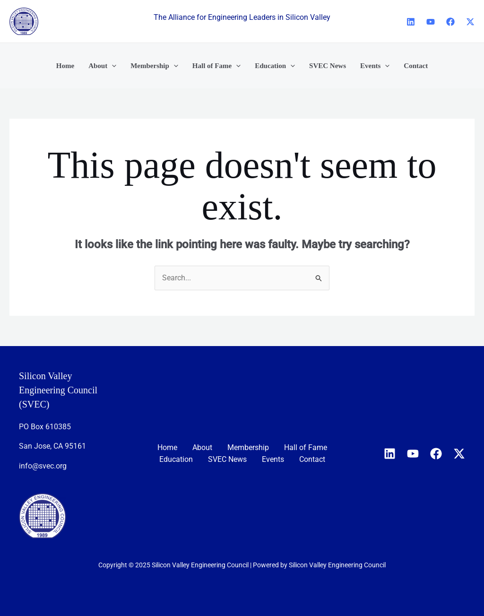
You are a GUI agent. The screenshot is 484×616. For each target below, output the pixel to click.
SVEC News (227, 459)
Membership (248, 447)
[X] (470, 21)
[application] (111, 65)
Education (176, 459)
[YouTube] (430, 21)
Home (167, 447)
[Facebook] (450, 21)
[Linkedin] (410, 21)
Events (273, 459)
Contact (312, 459)
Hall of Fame (305, 447)
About (202, 447)
